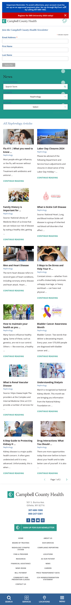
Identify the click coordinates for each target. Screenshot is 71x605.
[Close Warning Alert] (65, 7)
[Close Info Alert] (65, 15)
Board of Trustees (20, 543)
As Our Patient (48, 559)
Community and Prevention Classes (21, 579)
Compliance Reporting (48, 548)
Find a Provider (20, 554)
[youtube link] (38, 520)
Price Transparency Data (48, 573)
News (48, 564)
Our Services (48, 543)
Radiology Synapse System (21, 549)
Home (20, 538)
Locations (48, 554)
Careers (48, 568)
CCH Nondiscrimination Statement (48, 579)
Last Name (7, 55)
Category (7, 92)
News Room (21, 568)
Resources (21, 559)
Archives (7, 102)
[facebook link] (28, 520)
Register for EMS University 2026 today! (35, 15)
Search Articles (10, 82)
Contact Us (21, 584)
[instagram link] (43, 520)
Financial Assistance (21, 564)
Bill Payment (21, 573)
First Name (7, 46)
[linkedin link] (33, 520)
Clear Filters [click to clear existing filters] (60, 113)
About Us (48, 538)
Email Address (9, 37)
